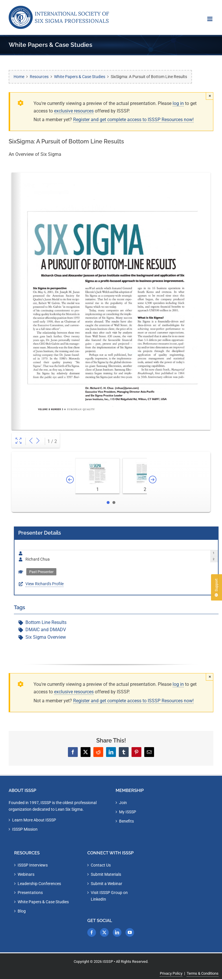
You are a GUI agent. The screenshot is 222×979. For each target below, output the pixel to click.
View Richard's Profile (44, 583)
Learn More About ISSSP (34, 820)
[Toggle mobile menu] (210, 19)
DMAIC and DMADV (45, 629)
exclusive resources (74, 111)
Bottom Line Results (45, 622)
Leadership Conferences (39, 883)
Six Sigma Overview (45, 637)
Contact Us (101, 865)
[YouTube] (129, 932)
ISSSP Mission (25, 829)
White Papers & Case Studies (43, 901)
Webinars (26, 874)
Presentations (30, 892)
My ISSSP (127, 812)
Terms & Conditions (203, 973)
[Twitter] (104, 932)
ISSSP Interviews (33, 865)
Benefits (126, 821)
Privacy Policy (171, 973)
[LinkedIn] (117, 932)
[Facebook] (91, 932)
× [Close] (210, 95)
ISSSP (108, 961)
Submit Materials (106, 874)
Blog (22, 911)
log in (178, 103)
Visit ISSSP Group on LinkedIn (109, 896)
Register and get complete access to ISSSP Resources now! (133, 119)
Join (123, 802)
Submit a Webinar (106, 883)
